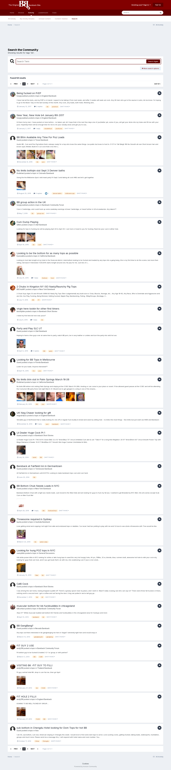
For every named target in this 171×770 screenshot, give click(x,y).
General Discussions (47, 553)
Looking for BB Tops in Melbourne (36, 359)
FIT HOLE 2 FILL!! (26, 696)
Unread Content (45, 19)
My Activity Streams (27, 19)
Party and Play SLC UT (29, 328)
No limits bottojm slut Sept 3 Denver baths (41, 170)
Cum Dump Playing (27, 222)
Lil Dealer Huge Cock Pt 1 (31, 432)
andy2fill (20, 648)
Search (74, 19)
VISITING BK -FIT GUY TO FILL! (34, 665)
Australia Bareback (42, 522)
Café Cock (22, 583)
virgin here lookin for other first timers (38, 308)
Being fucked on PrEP (29, 93)
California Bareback (47, 256)
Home (12, 13)
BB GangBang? (25, 625)
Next (33, 84)
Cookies (85, 764)
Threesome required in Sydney (34, 519)
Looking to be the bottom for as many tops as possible (47, 253)
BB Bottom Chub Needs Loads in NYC (38, 485)
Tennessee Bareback (43, 469)
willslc (19, 225)
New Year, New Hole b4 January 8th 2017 (40, 115)
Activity (31, 14)
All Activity (12, 19)
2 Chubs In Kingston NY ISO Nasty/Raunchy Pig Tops (46, 286)
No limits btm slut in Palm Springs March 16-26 (43, 379)
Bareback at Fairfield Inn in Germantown (39, 466)
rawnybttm (21, 553)
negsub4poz (22, 415)
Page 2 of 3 (47, 84)
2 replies (38, 106)
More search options (150, 68)
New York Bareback (47, 289)
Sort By (157, 84)
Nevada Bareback (42, 628)
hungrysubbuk (22, 96)
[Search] (133, 13)
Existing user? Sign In (141, 5)
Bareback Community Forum (53, 205)
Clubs (54, 13)
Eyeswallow (21, 256)
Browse (21, 13)
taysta (19, 522)
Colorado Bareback (46, 173)
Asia (36, 730)
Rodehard (20, 173)
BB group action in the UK (31, 202)
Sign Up (158, 5)
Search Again (153, 61)
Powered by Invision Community (85, 766)
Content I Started (61, 19)
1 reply (36, 128)
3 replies (38, 193)
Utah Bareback (41, 225)
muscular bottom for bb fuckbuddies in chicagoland (46, 605)
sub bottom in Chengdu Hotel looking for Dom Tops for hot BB (52, 727)
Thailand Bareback (44, 668)
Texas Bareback (41, 140)
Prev (16, 84)
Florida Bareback (42, 362)
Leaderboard (43, 13)
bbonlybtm (21, 311)
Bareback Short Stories (48, 311)
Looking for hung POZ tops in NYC (36, 550)
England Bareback (49, 96)
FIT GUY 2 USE (25, 645)
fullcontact (21, 609)
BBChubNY (21, 289)
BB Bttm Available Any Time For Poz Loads (40, 137)
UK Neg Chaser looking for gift (34, 412)
